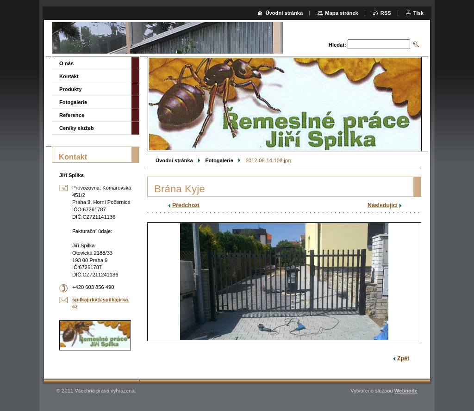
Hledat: (337, 45)
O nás (66, 63)
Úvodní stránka (174, 160)
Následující (383, 205)
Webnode (406, 390)
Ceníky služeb (76, 128)
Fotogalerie (219, 160)
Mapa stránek (341, 13)
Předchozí (186, 205)
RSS (385, 13)
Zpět (403, 358)
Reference (71, 115)
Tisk (418, 13)
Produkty (70, 89)
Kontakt (69, 76)
